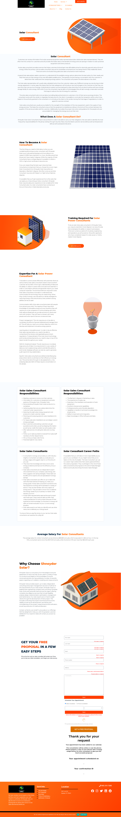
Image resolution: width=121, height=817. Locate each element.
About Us (53, 9)
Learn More (83, 814)
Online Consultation (70, 703)
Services (64, 2)
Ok (78, 814)
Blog (60, 9)
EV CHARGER (68, 5)
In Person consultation (82, 703)
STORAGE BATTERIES (55, 5)
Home (55, 2)
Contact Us (68, 9)
